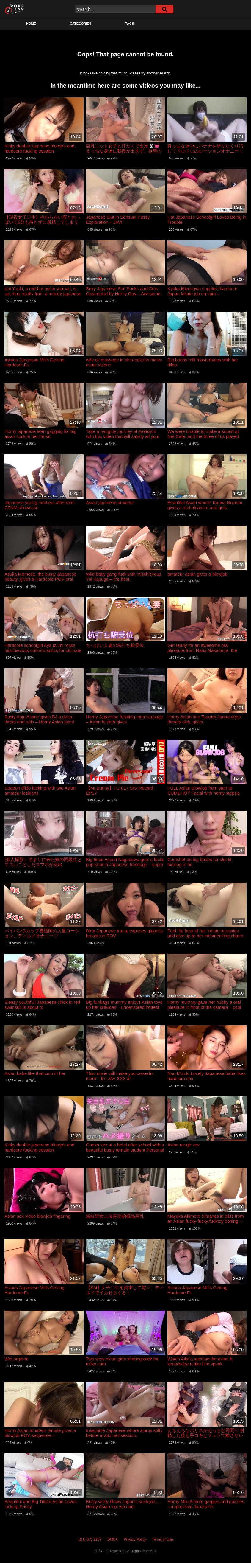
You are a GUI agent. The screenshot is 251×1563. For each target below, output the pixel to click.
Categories (80, 23)
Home (31, 23)
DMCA (112, 1539)
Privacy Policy (135, 1539)
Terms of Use (162, 1539)
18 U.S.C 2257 (89, 1539)
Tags (129, 23)
